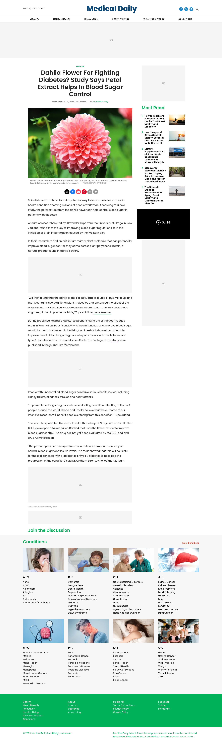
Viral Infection (166, 662)
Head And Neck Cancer (126, 612)
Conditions (35, 542)
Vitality (27, 702)
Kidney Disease (166, 585)
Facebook (163, 702)
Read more (186, 736)
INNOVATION (91, 19)
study (115, 340)
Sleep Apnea (120, 680)
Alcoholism (29, 588)
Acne (26, 582)
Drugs (80, 66)
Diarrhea (73, 606)
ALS (25, 595)
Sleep (116, 676)
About (71, 702)
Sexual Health (121, 666)
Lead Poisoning (166, 592)
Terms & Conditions (124, 705)
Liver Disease (165, 602)
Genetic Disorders (123, 585)
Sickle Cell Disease (123, 669)
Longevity (163, 606)
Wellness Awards (154, 19)
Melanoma (29, 659)
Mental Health (31, 676)
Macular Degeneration (36, 652)
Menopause (29, 669)
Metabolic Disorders (34, 683)
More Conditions (190, 543)
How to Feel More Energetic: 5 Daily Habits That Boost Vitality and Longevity (155, 121)
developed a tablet (47, 428)
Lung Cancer (165, 612)
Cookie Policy (120, 712)
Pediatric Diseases (78, 669)
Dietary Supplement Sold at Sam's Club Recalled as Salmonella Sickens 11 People (154, 155)
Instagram (164, 708)
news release (102, 312)
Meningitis (29, 666)
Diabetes (73, 602)
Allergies (28, 592)
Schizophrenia (121, 652)
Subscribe (73, 708)
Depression (74, 592)
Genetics (118, 588)
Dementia (73, 582)
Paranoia (73, 659)
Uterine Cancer (166, 656)
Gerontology (120, 599)
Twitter (162, 705)
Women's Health (167, 669)
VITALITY (34, 19)
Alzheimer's (29, 599)
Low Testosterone (168, 609)
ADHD (26, 585)
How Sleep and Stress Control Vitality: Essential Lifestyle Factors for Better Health (154, 138)
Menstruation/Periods (35, 673)
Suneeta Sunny (100, 101)
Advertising (74, 712)
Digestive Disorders (79, 609)
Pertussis (73, 673)
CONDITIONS (185, 19)
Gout (116, 602)
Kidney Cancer (166, 582)
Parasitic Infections (79, 662)
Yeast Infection (166, 673)
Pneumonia (74, 676)
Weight (162, 666)
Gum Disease (120, 606)
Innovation (29, 708)
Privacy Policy (121, 708)
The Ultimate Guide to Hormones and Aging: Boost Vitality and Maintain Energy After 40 (154, 195)
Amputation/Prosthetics (36, 602)
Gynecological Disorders (127, 609)
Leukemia (163, 595)
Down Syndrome (77, 612)
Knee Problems (166, 588)
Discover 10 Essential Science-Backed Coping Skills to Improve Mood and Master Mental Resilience (155, 174)
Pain (70, 652)
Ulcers (161, 652)
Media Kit (118, 702)
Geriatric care (121, 595)
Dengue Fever (76, 585)
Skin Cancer (120, 673)
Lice (160, 599)
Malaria (27, 656)
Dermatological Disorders (82, 595)
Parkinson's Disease (79, 666)
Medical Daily (112, 8)
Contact (72, 705)
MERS (26, 680)
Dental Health (76, 588)
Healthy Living (31, 712)
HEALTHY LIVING (121, 19)
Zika (160, 676)
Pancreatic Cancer (79, 656)
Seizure (117, 659)
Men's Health (30, 662)
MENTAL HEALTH (62, 19)
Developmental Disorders (82, 599)
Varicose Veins (166, 659)
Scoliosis (118, 656)
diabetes (94, 456)
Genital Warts (121, 592)
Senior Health (120, 662)
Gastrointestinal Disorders (128, 582)
